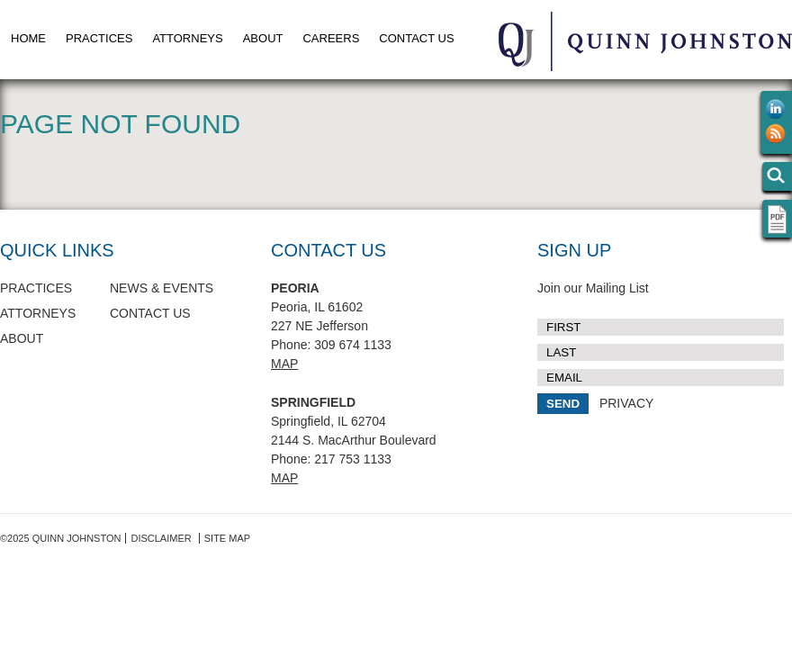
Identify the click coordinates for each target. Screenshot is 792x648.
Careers (330, 38)
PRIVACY (626, 403)
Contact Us (416, 38)
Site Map (227, 538)
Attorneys (187, 38)
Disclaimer (160, 538)
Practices (99, 38)
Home (28, 38)
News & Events (161, 288)
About (263, 38)
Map (284, 363)
